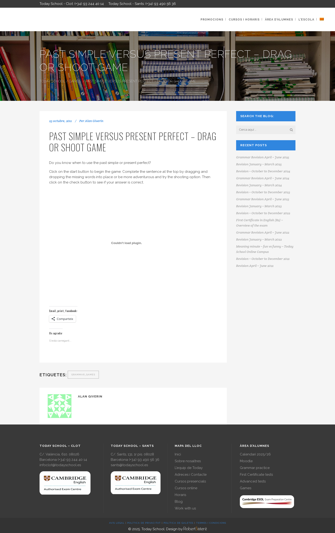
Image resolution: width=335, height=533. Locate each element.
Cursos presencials (190, 481)
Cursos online (186, 488)
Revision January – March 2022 (259, 239)
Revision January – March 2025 (259, 164)
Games (75, 81)
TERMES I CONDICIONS (211, 523)
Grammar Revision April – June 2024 (262, 178)
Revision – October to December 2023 (263, 192)
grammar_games (83, 374)
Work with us (185, 508)
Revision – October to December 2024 (263, 171)
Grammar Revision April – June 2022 (262, 232)
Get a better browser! (133, 241)
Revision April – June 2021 (255, 266)
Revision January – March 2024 (259, 185)
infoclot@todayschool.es (60, 465)
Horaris (180, 495)
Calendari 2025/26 (255, 454)
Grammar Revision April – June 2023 (262, 199)
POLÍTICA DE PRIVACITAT (144, 523)
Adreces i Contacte (191, 474)
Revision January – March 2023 (259, 206)
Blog (179, 501)
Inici (178, 454)
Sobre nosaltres (188, 461)
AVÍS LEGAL (116, 523)
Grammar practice (255, 468)
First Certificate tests (256, 474)
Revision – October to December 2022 (263, 213)
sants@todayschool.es (129, 465)
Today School (52, 81)
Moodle (246, 461)
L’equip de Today (189, 468)
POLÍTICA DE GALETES (178, 523)
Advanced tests (253, 481)
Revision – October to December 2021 (263, 259)
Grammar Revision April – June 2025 (262, 157)
